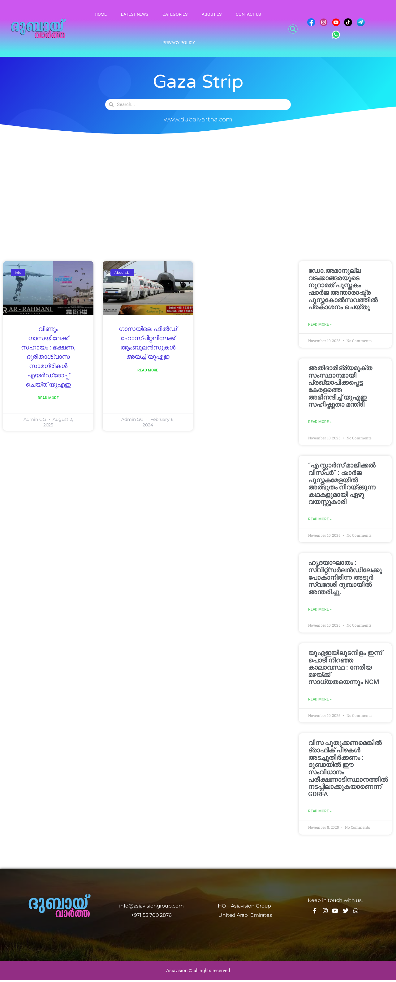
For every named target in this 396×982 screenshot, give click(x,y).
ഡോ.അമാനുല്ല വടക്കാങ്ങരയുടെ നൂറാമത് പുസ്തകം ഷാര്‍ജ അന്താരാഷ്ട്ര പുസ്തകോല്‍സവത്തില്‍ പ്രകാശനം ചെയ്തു (342, 289)
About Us (212, 14)
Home (101, 14)
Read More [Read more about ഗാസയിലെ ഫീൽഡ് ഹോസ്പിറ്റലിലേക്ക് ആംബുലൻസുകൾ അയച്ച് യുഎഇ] (147, 370)
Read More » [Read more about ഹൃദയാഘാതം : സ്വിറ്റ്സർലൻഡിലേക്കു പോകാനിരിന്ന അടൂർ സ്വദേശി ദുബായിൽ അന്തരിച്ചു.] (320, 610)
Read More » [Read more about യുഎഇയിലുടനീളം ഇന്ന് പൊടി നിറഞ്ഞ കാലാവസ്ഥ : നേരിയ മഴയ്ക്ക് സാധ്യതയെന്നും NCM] (320, 701)
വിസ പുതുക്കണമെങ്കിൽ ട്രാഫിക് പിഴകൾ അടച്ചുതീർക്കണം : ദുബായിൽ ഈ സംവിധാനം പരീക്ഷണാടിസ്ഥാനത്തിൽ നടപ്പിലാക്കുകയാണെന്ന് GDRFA (348, 770)
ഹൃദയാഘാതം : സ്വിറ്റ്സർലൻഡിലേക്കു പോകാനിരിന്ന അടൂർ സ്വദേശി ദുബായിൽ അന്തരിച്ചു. (345, 578)
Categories (174, 14)
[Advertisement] (198, 191)
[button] (293, 29)
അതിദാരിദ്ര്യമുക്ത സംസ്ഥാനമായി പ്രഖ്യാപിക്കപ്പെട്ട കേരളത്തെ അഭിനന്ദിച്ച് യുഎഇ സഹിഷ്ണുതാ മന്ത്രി (340, 386)
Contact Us (248, 14)
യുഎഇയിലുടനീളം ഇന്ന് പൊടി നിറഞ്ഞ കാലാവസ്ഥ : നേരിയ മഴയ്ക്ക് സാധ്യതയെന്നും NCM (345, 668)
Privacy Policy (178, 42)
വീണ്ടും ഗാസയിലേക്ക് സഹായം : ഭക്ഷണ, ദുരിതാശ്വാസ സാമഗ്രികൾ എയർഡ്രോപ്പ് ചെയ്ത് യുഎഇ (48, 356)
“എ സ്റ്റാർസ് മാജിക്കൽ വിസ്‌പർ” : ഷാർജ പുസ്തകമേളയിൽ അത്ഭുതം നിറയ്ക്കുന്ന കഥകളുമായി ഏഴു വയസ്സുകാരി (342, 484)
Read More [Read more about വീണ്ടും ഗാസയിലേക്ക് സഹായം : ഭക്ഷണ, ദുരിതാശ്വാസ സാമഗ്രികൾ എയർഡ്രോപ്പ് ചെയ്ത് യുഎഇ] (48, 398)
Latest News (134, 14)
